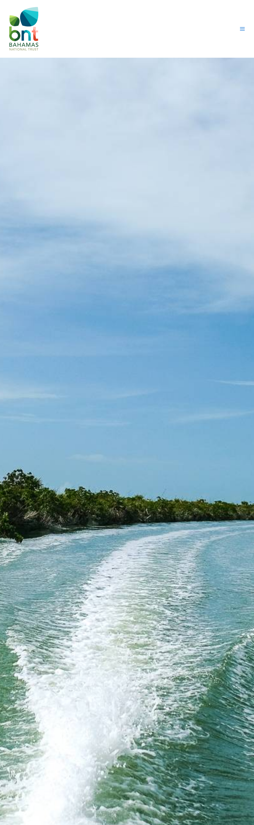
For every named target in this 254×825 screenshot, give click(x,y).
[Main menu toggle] (242, 29)
